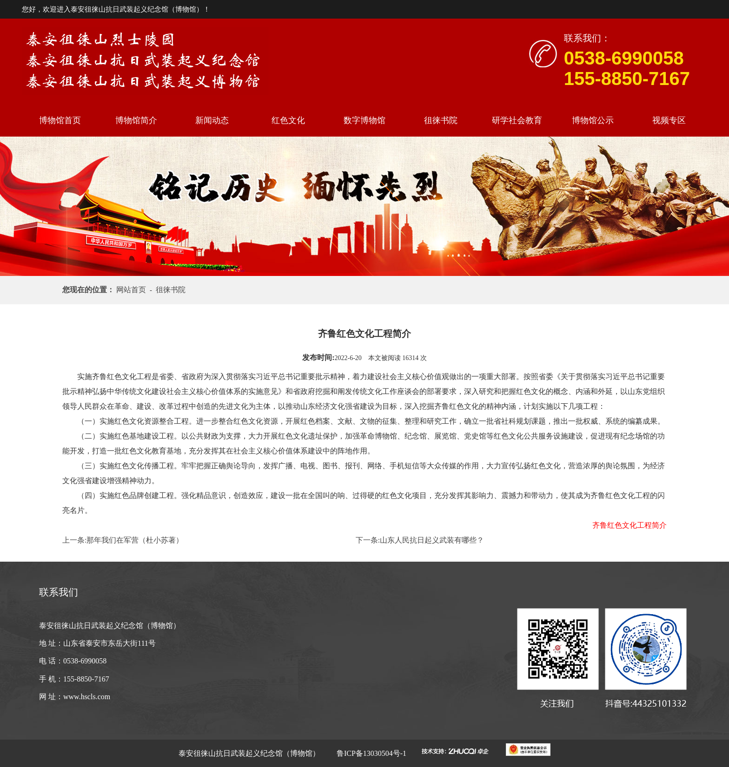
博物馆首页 (60, 120)
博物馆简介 (136, 120)
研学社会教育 (517, 120)
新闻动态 (212, 120)
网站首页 (133, 290)
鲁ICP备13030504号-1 (370, 753)
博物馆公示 (593, 120)
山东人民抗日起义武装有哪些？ (432, 540)
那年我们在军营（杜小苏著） (134, 540)
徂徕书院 (440, 120)
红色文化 (288, 120)
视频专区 (669, 120)
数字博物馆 (364, 120)
